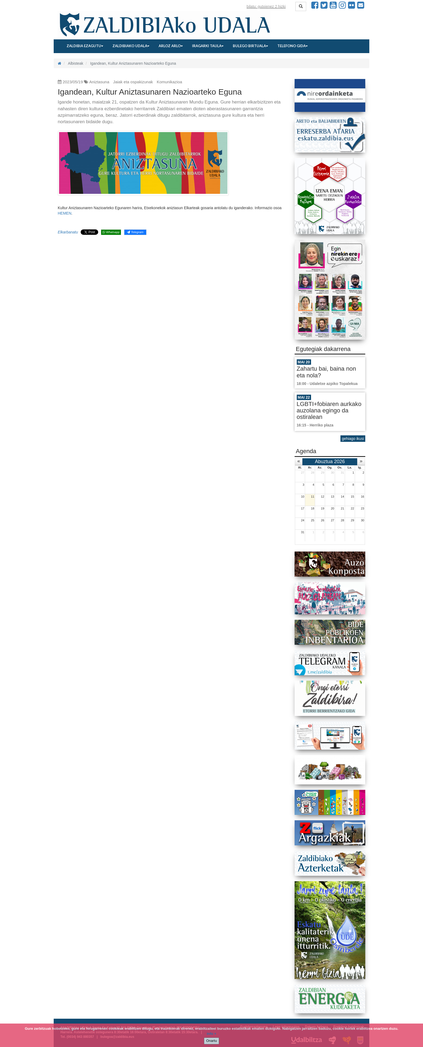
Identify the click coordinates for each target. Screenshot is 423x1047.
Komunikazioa (169, 82)
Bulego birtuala (250, 46)
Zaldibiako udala (130, 46)
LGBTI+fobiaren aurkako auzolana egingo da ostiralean (329, 410)
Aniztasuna (99, 82)
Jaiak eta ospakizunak (133, 82)
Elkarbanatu (68, 232)
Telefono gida (292, 46)
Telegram (135, 232)
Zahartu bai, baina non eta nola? (326, 371)
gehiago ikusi (353, 438)
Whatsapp (111, 232)
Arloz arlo (171, 46)
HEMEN (64, 213)
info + (211, 1034)
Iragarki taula (207, 46)
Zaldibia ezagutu (85, 46)
